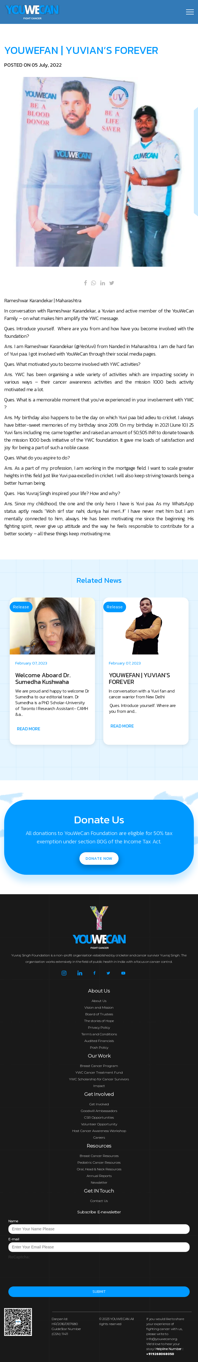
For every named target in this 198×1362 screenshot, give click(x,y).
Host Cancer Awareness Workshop (99, 1131)
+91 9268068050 (160, 1353)
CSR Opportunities (99, 1117)
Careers (99, 1137)
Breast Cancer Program (99, 1066)
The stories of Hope (99, 1021)
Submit (99, 1291)
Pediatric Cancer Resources (99, 1162)
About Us (99, 1001)
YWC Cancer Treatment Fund (99, 1072)
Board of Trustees (99, 1014)
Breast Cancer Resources (99, 1156)
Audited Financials (99, 1041)
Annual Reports (99, 1176)
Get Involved (99, 1104)
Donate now (99, 858)
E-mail (13, 1239)
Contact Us (99, 1201)
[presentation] (50, 1270)
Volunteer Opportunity (99, 1124)
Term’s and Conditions (99, 1034)
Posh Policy (99, 1047)
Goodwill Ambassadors (99, 1111)
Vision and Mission (99, 1007)
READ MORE (74, 728)
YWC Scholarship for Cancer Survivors (99, 1079)
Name (13, 1221)
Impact (99, 1086)
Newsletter (99, 1182)
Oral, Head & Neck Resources (99, 1169)
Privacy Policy (99, 1027)
